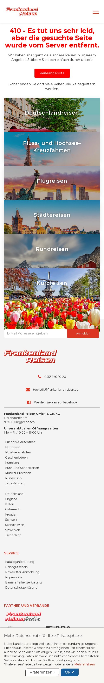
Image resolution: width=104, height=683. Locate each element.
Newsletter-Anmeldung (22, 572)
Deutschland (14, 494)
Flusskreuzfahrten (18, 452)
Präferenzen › (42, 672)
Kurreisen (12, 463)
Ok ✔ (69, 672)
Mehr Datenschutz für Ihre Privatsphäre (43, 635)
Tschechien (13, 535)
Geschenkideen (16, 457)
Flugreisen (12, 447)
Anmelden (83, 333)
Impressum (13, 577)
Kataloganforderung (19, 562)
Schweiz (11, 520)
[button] (52, 73)
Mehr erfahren (84, 664)
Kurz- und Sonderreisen (22, 468)
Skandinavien (14, 525)
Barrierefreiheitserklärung (23, 582)
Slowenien (12, 530)
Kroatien (11, 514)
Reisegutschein (16, 567)
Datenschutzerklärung (21, 587)
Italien (9, 504)
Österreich (12, 509)
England (11, 499)
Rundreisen (13, 478)
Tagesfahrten (14, 483)
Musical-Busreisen (18, 473)
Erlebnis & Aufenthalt (20, 442)
